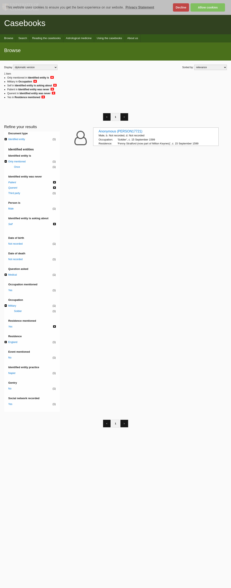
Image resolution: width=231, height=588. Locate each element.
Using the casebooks (109, 38)
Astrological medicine (79, 38)
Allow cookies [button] (208, 7)
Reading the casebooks (46, 38)
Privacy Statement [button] (139, 7)
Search (22, 38)
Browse (8, 38)
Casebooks (24, 23)
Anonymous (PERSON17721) (120, 131)
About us (132, 38)
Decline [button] (181, 7)
